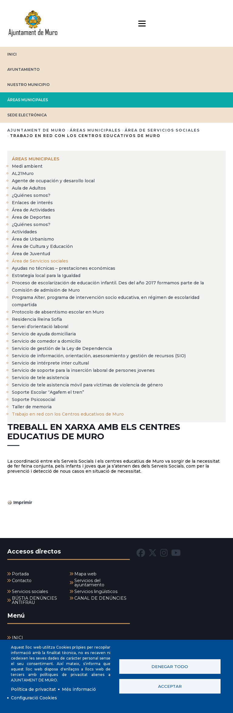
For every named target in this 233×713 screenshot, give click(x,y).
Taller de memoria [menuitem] (32, 407)
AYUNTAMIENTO (23, 69)
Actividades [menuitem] (24, 232)
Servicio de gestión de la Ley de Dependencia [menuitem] (62, 348)
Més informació (79, 689)
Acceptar (170, 686)
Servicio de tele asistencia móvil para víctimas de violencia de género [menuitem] (87, 385)
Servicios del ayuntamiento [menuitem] (89, 582)
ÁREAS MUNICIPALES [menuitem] (35, 159)
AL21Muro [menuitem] (23, 173)
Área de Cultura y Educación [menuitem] (42, 246)
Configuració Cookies (34, 698)
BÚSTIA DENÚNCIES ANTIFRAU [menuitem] (34, 600)
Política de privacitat (33, 689)
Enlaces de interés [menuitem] (32, 202)
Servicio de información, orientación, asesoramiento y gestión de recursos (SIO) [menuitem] (99, 355)
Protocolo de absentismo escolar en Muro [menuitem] (58, 312)
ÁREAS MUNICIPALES (27, 100)
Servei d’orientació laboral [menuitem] (40, 326)
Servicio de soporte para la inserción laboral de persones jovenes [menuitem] (83, 370)
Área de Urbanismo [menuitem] (33, 239)
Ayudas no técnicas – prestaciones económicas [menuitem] (63, 268)
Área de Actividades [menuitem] (33, 210)
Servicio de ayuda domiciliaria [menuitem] (44, 334)
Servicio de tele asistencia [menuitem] (40, 377)
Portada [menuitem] (20, 574)
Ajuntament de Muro (36, 130)
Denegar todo (169, 666)
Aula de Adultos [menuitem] (29, 188)
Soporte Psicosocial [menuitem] (33, 399)
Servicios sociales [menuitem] (30, 591)
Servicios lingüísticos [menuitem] (95, 591)
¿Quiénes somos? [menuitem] (31, 195)
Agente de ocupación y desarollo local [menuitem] (53, 180)
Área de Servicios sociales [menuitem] (40, 261)
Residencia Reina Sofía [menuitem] (37, 319)
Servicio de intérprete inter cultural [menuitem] (50, 363)
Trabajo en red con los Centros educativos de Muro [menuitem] (68, 414)
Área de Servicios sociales (162, 130)
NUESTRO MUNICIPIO (28, 84)
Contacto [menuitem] (22, 580)
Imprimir (22, 502)
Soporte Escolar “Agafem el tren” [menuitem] (48, 392)
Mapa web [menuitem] (85, 574)
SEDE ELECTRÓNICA (27, 115)
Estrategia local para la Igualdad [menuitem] (46, 275)
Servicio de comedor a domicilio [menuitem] (46, 341)
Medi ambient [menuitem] (27, 166)
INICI (12, 54)
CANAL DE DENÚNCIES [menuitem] (100, 598)
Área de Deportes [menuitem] (31, 217)
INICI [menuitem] (17, 638)
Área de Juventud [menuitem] (31, 253)
